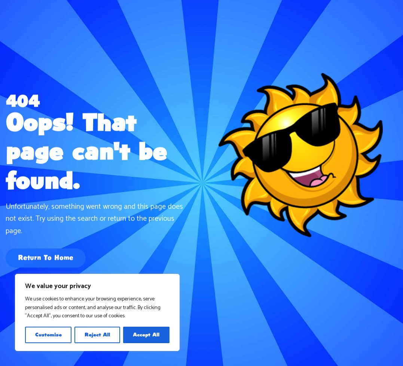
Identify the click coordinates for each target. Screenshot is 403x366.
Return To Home (46, 258)
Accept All (146, 335)
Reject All (97, 335)
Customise (48, 335)
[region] (97, 312)
